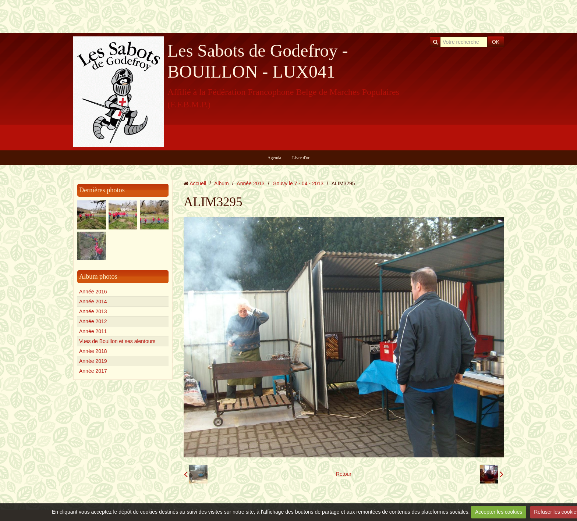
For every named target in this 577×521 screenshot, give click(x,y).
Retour (343, 474)
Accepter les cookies (498, 512)
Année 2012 (93, 321)
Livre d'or (300, 157)
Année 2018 (93, 351)
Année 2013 (93, 311)
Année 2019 (93, 361)
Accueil (198, 183)
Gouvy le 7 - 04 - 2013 (298, 183)
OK (495, 42)
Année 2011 (93, 331)
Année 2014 (93, 301)
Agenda (274, 157)
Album (221, 183)
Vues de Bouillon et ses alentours (117, 341)
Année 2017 (93, 371)
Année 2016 (93, 292)
